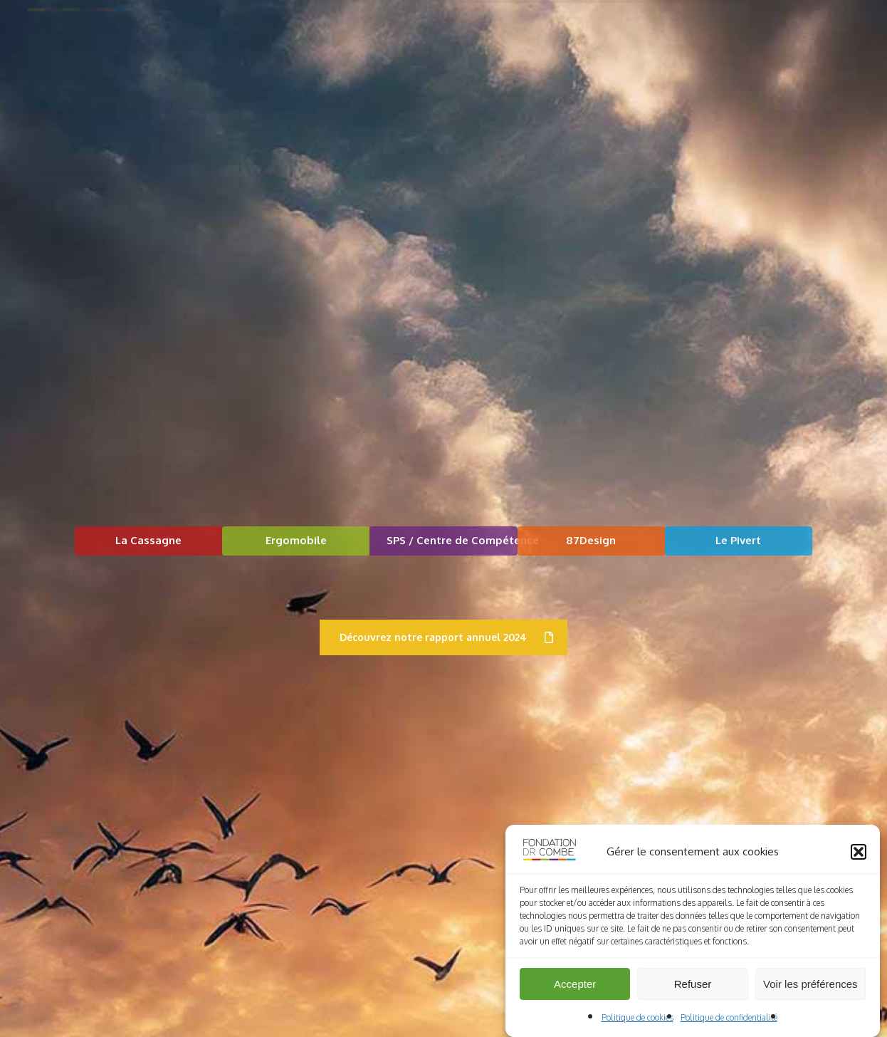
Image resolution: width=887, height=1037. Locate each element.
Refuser (693, 992)
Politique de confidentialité (729, 1026)
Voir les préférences (810, 992)
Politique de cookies (637, 1026)
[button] (858, 860)
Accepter (575, 992)
